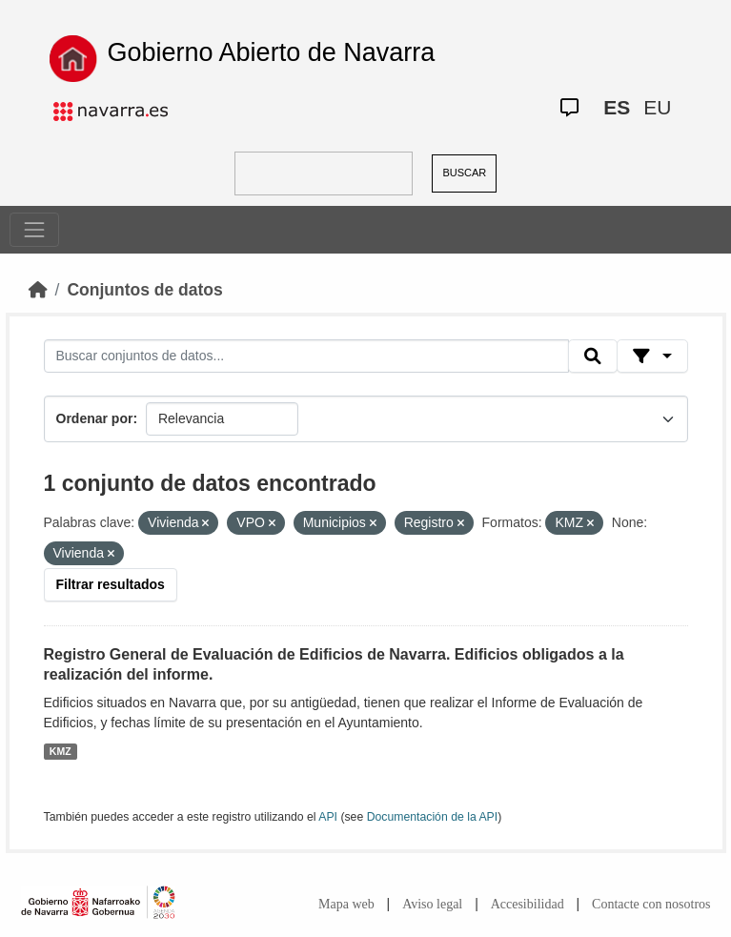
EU (657, 107)
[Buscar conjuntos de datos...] (307, 356)
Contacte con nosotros (651, 904)
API (327, 817)
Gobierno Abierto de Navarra (272, 52)
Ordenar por (94, 418)
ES (616, 107)
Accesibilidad (527, 904)
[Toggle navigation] (34, 230)
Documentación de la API (432, 817)
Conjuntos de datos (144, 289)
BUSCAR (464, 172)
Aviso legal (432, 904)
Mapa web (346, 904)
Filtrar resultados (110, 584)
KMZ (60, 751)
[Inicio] (38, 289)
